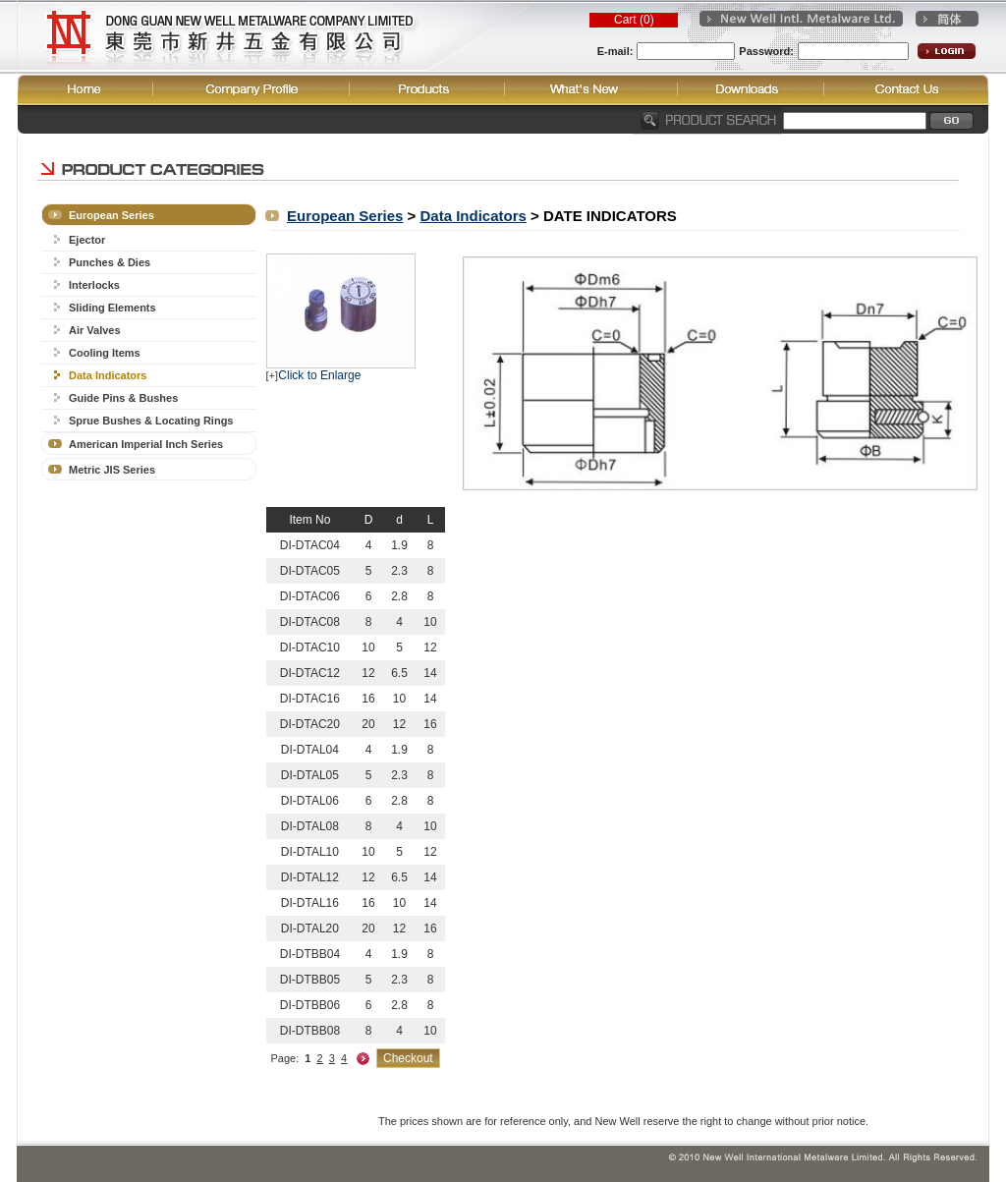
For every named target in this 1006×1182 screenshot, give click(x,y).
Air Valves (95, 330)
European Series (111, 215)
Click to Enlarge (319, 375)
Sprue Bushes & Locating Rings (151, 420)
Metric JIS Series (112, 470)
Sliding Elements (112, 307)
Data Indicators (107, 375)
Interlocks (94, 285)
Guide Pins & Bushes (123, 398)
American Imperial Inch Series (146, 444)
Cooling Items (104, 353)
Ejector (87, 240)
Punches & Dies (109, 262)
